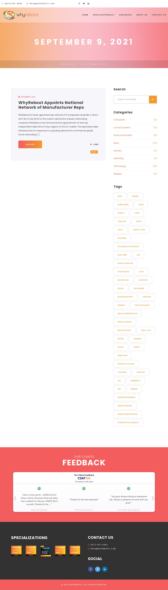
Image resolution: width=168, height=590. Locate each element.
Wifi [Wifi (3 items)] (119, 389)
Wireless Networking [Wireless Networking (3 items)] (126, 397)
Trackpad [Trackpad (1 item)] (140, 372)
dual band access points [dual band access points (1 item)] (128, 246)
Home (85, 15)
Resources (125, 15)
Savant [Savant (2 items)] (121, 347)
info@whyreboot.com (42, 3)
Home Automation (123, 135)
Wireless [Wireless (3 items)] (134, 389)
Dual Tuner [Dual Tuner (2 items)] (122, 255)
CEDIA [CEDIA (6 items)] (137, 213)
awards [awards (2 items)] (135, 196)
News (94, 152)
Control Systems (122, 127)
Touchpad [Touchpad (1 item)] (122, 372)
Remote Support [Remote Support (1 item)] (124, 330)
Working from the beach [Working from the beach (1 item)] (128, 422)
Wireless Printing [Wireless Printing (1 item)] (125, 406)
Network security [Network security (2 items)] (125, 297)
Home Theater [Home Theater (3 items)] (123, 272)
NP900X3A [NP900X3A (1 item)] (147, 297)
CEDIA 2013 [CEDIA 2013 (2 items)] (122, 221)
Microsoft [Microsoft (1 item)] (143, 280)
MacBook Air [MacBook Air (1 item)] (123, 280)
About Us (141, 15)
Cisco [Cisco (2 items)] (120, 230)
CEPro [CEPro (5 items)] (138, 221)
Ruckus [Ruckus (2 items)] (121, 339)
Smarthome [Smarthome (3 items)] (122, 355)
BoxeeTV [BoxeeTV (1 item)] (121, 213)
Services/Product (104, 15)
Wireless (118, 173)
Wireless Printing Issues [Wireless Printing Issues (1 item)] (127, 414)
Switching (118, 158)
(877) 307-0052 (98, 545)
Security (118, 150)
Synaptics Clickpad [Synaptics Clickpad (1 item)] (126, 364)
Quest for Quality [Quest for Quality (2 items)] (142, 305)
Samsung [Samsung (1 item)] (137, 339)
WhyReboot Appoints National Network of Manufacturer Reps (51, 105)
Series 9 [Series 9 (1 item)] (137, 347)
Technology (120, 166)
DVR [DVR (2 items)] (138, 255)
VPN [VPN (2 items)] (119, 381)
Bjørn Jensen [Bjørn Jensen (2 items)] (123, 205)
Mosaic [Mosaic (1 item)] (121, 288)
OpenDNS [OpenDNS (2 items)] (121, 305)
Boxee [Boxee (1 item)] (140, 205)
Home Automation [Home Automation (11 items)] (125, 263)
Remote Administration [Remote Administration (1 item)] (127, 313)
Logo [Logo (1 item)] (141, 272)
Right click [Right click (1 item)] (146, 330)
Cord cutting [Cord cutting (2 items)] (139, 230)
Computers (119, 119)
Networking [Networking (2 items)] (139, 288)
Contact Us (159, 15)
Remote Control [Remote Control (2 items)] (125, 322)
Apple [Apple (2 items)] (120, 196)
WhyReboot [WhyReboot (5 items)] (136, 381)
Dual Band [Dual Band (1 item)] (122, 238)
